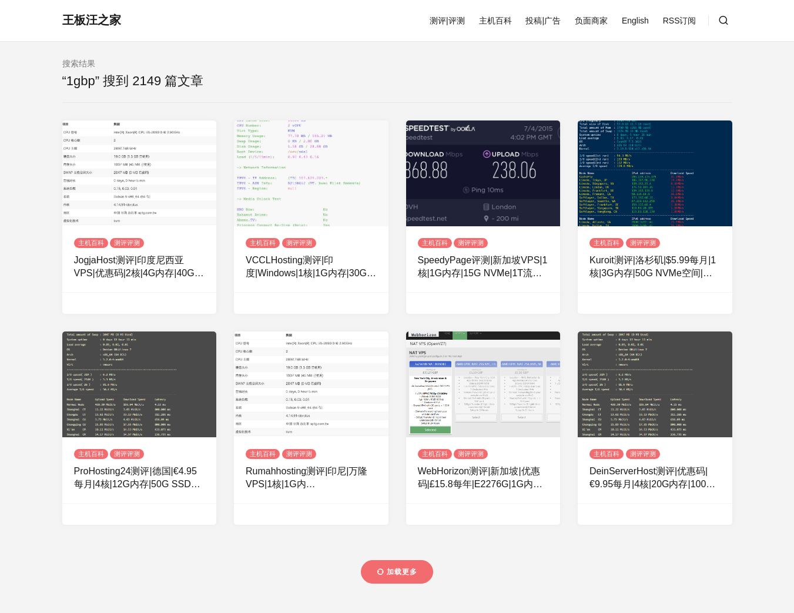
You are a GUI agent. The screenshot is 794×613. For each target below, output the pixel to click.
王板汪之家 (91, 20)
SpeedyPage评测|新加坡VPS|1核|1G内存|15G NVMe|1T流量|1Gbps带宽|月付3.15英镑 (483, 267)
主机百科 (495, 20)
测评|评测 (447, 20)
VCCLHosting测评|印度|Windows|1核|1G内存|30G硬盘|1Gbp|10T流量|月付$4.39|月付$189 (311, 267)
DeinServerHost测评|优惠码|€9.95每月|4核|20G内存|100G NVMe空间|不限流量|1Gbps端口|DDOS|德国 (651, 478)
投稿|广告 (543, 20)
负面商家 (591, 20)
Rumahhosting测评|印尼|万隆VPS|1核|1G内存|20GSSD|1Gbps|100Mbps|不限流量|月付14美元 (307, 478)
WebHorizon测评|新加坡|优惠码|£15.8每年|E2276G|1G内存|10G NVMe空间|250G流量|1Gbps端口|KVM (479, 478)
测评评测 (127, 242)
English (635, 20)
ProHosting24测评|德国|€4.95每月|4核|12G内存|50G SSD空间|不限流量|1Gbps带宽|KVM (137, 478)
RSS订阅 (679, 20)
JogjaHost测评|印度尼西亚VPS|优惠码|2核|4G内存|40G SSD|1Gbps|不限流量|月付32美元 (139, 267)
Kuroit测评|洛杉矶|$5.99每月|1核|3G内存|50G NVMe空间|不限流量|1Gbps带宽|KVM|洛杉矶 (654, 267)
